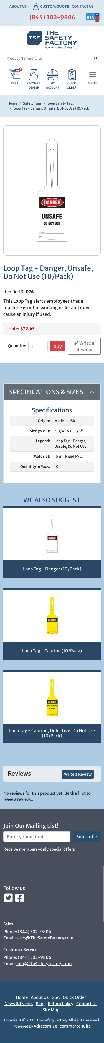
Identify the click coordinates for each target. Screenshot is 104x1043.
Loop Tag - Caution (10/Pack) (52, 650)
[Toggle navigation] (92, 74)
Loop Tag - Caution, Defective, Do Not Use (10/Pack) (52, 733)
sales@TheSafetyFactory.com (44, 937)
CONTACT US (82, 6)
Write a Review (84, 346)
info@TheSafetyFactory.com (44, 963)
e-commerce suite (73, 1026)
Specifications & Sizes (46, 392)
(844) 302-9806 (52, 17)
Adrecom (42, 1026)
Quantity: (17, 345)
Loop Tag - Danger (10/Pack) (52, 569)
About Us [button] (18, 6)
